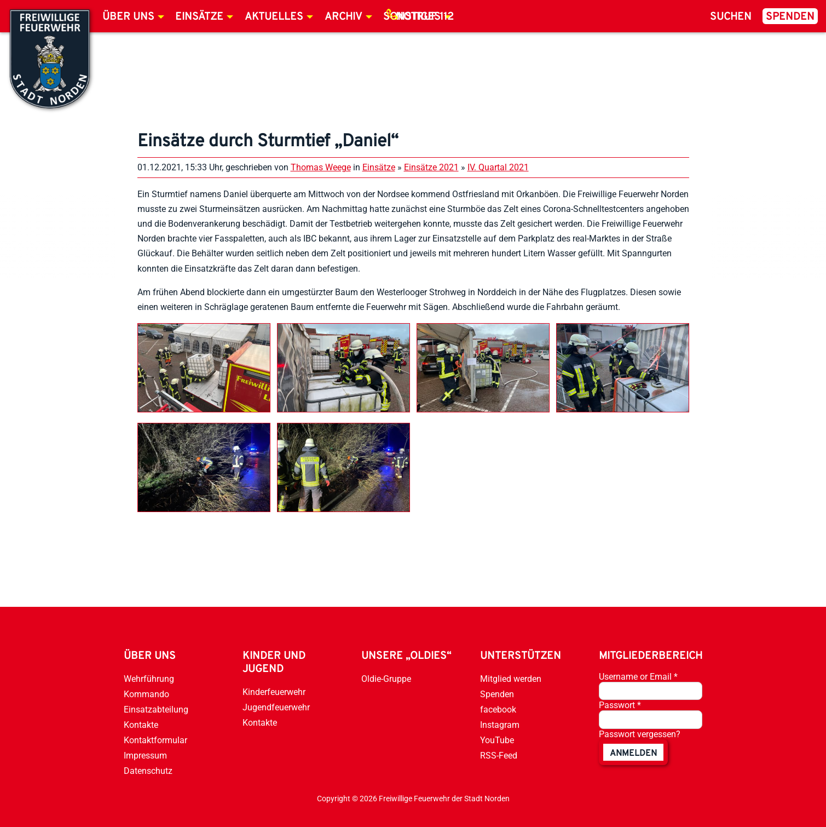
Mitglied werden (510, 679)
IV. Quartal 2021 (498, 167)
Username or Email (638, 676)
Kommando (146, 694)
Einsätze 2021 (431, 167)
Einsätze (199, 17)
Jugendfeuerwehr (276, 707)
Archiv (343, 17)
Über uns (128, 17)
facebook (498, 709)
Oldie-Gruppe (386, 679)
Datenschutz (148, 771)
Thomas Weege (321, 167)
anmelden (633, 753)
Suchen (731, 17)
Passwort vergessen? (639, 734)
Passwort (620, 705)
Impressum (145, 755)
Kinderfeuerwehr (273, 692)
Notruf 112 (425, 17)
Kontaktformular (155, 740)
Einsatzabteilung (156, 709)
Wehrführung (149, 679)
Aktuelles (274, 17)
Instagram (499, 725)
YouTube (497, 740)
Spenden (790, 17)
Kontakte (141, 725)
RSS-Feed (498, 755)
